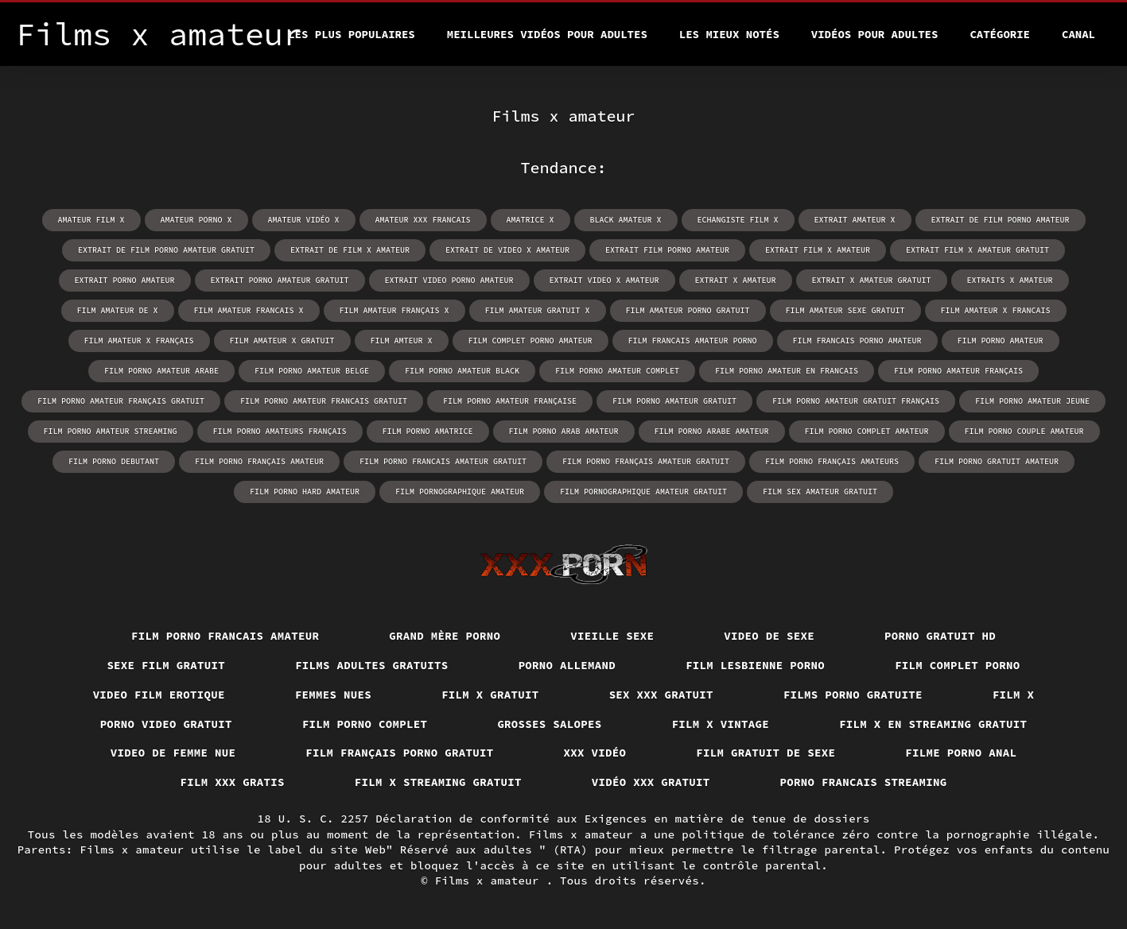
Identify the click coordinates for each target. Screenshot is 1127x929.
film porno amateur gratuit (674, 401)
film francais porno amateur (857, 340)
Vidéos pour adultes (875, 34)
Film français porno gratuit (399, 752)
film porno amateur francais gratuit (323, 401)
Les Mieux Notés (729, 34)
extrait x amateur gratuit (871, 280)
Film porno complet (365, 724)
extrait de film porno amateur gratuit (166, 250)
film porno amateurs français (280, 431)
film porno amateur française (510, 401)
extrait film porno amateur (667, 250)
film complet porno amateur (530, 340)
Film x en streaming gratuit (933, 724)
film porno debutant (113, 461)
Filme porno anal (960, 752)
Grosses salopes (549, 724)
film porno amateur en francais (786, 371)
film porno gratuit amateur (997, 461)
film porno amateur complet (617, 371)
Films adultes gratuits (372, 665)
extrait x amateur (735, 280)
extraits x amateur (1010, 280)
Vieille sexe (612, 636)
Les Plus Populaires (351, 34)
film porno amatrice (428, 431)
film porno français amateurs (832, 461)
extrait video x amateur (604, 280)
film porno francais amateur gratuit (443, 461)
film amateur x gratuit (282, 340)
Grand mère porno (444, 636)
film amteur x (402, 340)
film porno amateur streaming (110, 431)
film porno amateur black (462, 371)
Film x (1014, 694)
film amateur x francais (996, 310)
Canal (1078, 34)
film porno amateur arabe (161, 371)
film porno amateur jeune (1032, 401)
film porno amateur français (958, 371)
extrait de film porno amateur (1000, 220)
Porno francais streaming (863, 782)
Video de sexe (769, 636)
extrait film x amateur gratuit (977, 250)
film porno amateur (1000, 340)
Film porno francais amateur (225, 636)
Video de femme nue (173, 752)
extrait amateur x (855, 220)
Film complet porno (957, 665)
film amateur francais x (249, 310)
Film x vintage (721, 724)
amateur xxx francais (423, 220)
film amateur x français (139, 340)
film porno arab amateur (564, 431)
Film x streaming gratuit (438, 782)
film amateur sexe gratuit (845, 310)
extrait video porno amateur (449, 280)
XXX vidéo (595, 752)
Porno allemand (567, 665)
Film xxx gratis (233, 782)
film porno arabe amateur (712, 431)
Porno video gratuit (166, 724)
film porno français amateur (259, 461)
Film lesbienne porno (755, 665)
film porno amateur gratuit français (855, 401)
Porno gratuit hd (940, 636)
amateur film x (91, 220)
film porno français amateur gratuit (645, 461)
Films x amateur (490, 880)
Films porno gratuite (853, 694)
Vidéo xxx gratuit (651, 782)
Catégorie (1000, 34)
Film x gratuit (490, 694)
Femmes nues (333, 694)
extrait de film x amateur (350, 250)
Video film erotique (159, 694)
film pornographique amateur (459, 491)
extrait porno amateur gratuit (280, 280)
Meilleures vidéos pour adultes (547, 34)
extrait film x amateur (817, 250)
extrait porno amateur (125, 280)
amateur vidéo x (304, 220)
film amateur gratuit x (537, 310)
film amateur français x (394, 310)
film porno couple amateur (1024, 431)
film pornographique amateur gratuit (643, 491)
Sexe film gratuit (166, 665)
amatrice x (530, 220)
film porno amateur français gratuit (120, 401)
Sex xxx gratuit (661, 694)
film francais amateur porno (692, 340)
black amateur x (626, 220)
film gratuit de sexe (765, 752)
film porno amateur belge (312, 371)
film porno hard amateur (304, 491)
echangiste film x (738, 220)
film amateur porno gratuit (688, 310)
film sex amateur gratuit (820, 491)
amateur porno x (196, 220)
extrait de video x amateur (507, 250)
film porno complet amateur (867, 431)
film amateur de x (117, 310)
